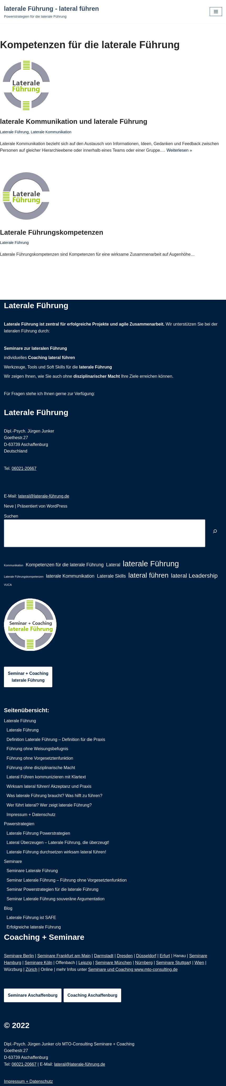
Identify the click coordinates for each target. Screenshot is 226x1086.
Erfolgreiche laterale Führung (34, 927)
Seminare (13, 861)
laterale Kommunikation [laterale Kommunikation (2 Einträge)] (70, 576)
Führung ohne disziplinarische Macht (41, 767)
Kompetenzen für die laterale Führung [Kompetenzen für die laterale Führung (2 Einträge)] (65, 564)
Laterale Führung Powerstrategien (38, 833)
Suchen (11, 516)
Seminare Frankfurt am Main (64, 956)
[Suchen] (215, 532)
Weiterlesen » (180, 150)
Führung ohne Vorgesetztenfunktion (40, 758)
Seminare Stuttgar (173, 963)
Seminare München (113, 963)
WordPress (57, 506)
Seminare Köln (38, 963)
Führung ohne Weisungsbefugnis (37, 749)
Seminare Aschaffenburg (33, 995)
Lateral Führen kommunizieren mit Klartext (46, 777)
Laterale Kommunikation (51, 132)
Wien (199, 963)
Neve (9, 506)
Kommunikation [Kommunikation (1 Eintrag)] (13, 565)
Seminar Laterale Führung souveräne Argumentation (56, 899)
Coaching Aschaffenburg (92, 995)
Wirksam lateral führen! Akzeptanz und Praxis (49, 786)
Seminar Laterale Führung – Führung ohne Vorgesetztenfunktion (67, 880)
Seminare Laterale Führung (32, 871)
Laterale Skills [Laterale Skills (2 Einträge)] (111, 576)
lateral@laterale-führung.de (43, 496)
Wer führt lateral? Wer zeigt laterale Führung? (49, 805)
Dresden (125, 956)
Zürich (31, 969)
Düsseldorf (146, 956)
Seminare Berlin (19, 956)
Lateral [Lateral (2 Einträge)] (113, 564)
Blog (8, 908)
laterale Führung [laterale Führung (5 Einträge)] (151, 563)
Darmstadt (104, 956)
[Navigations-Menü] (216, 11)
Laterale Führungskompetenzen (51, 232)
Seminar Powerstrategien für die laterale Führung (53, 889)
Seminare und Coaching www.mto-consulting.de (133, 969)
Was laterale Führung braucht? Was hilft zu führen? (54, 796)
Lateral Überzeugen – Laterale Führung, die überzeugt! (58, 843)
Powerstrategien (19, 824)
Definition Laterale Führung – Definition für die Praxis (56, 739)
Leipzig (85, 963)
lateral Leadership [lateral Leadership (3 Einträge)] (194, 575)
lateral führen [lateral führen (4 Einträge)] (148, 575)
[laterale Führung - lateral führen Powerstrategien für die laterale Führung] (51, 11)
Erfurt (165, 956)
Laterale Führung (14, 132)
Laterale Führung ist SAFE (31, 918)
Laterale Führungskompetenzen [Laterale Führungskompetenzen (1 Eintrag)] (23, 576)
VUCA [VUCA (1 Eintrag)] (8, 584)
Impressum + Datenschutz (31, 814)
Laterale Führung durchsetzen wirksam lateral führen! (56, 852)
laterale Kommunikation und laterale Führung (73, 121)
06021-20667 (24, 468)
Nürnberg (144, 963)
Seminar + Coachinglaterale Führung (28, 677)
